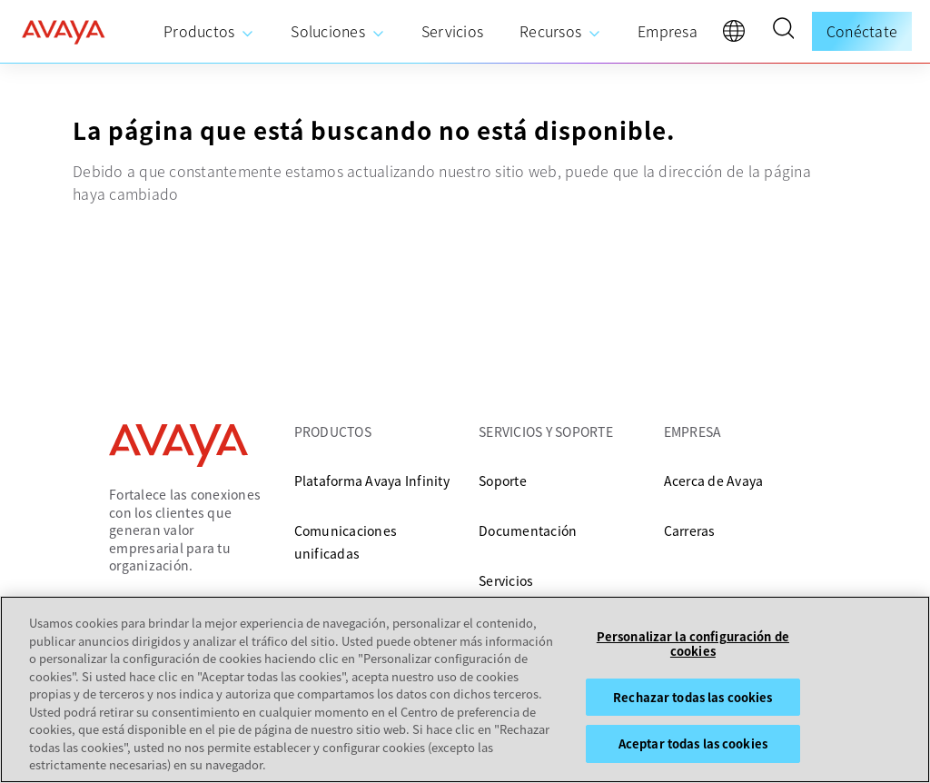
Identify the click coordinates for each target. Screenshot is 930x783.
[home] (63, 32)
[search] (783, 31)
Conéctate (861, 31)
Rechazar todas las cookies (692, 698)
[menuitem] (208, 31)
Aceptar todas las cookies (692, 744)
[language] (738, 35)
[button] (783, 31)
